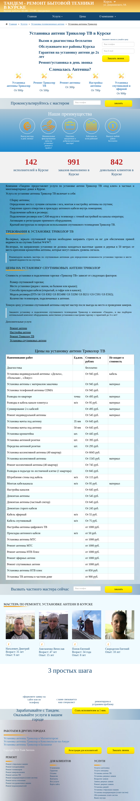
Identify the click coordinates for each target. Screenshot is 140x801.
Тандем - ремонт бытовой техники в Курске (49, 5)
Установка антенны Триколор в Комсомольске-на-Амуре (36, 741)
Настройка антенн (20, 332)
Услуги (57, 16)
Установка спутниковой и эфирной (121, 85)
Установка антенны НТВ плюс (24, 570)
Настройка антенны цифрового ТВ (27, 526)
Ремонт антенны (70, 82)
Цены (82, 16)
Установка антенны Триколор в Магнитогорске (31, 738)
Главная (32, 16)
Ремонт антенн (18, 328)
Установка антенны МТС (21, 539)
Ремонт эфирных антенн (21, 557)
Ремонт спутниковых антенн (23, 564)
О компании (107, 16)
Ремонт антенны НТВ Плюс (23, 551)
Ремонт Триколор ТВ (44, 84)
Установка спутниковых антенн (28, 340)
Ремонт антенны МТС (20, 545)
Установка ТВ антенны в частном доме (29, 576)
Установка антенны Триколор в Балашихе (28, 744)
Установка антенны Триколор (18, 84)
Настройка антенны (95, 84)
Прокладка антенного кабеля (23, 533)
